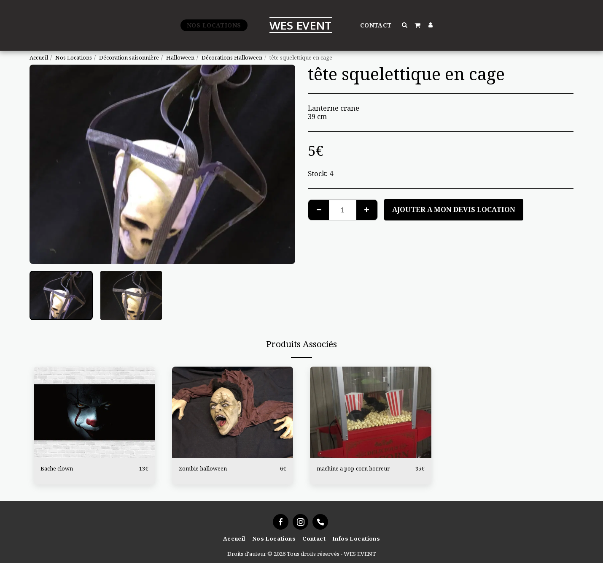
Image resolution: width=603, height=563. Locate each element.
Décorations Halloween (232, 57)
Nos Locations (73, 57)
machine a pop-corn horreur (353, 468)
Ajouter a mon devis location (453, 209)
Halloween (180, 57)
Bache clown (56, 468)
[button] (405, 25)
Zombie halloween (203, 468)
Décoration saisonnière (129, 57)
